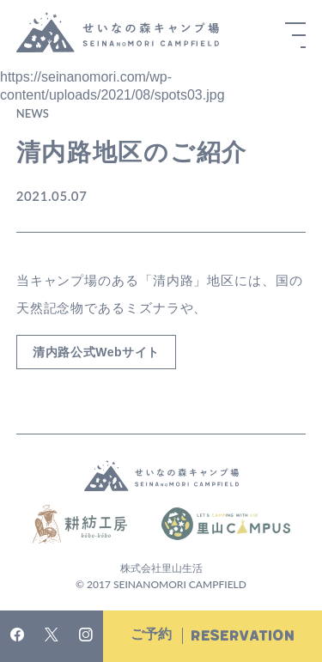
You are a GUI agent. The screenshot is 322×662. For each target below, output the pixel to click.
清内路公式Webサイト (96, 352)
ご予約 (213, 636)
